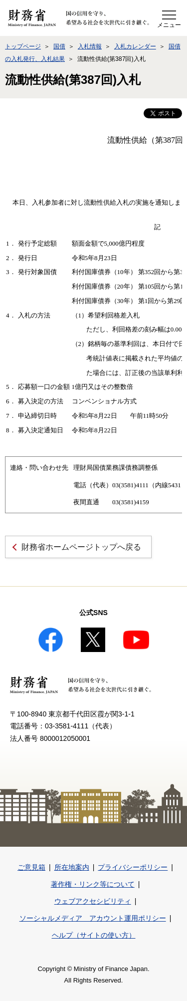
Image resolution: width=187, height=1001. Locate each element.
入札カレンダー (135, 46)
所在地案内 (71, 867)
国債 (59, 46)
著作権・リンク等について (93, 884)
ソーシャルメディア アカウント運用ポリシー (92, 918)
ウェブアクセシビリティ (92, 901)
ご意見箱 (31, 867)
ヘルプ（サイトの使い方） (94, 935)
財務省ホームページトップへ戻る (81, 547)
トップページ (23, 46)
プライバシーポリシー (133, 867)
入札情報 (90, 46)
